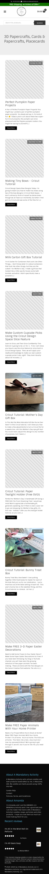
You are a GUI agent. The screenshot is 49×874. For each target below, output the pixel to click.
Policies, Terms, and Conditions (18, 796)
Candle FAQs (11, 791)
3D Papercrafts (17, 36)
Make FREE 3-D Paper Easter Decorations (23, 648)
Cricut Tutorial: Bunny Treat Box (23, 572)
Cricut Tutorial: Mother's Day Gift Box (24, 416)
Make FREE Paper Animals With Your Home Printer (22, 727)
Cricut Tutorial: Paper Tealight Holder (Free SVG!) (22, 493)
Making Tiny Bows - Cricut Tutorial (22, 182)
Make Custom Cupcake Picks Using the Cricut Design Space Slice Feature (23, 336)
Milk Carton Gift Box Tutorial (23, 257)
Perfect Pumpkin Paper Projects (20, 104)
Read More (11, 128)
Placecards (35, 41)
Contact (9, 793)
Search (40, 23)
